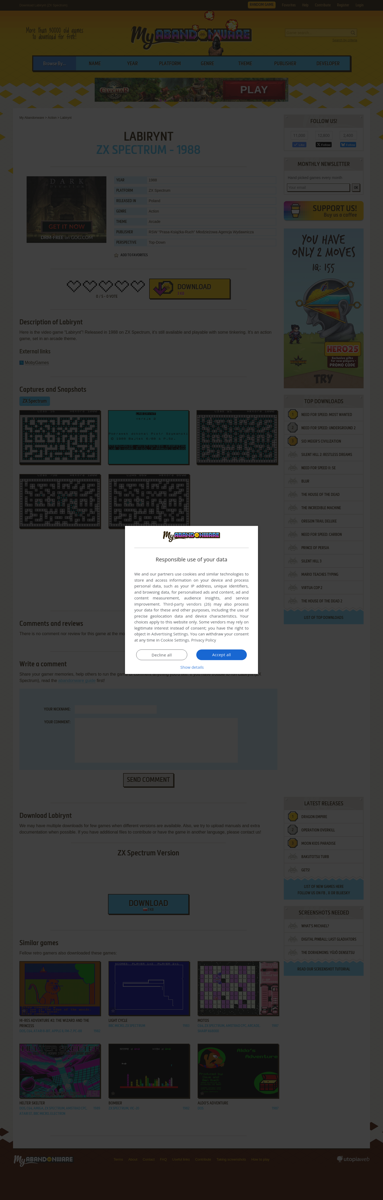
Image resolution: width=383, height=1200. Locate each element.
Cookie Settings (175, 640)
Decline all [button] (162, 655)
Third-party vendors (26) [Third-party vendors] (187, 604)
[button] (191, 667)
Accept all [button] (221, 654)
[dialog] (191, 600)
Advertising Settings (169, 633)
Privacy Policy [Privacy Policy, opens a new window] (203, 640)
